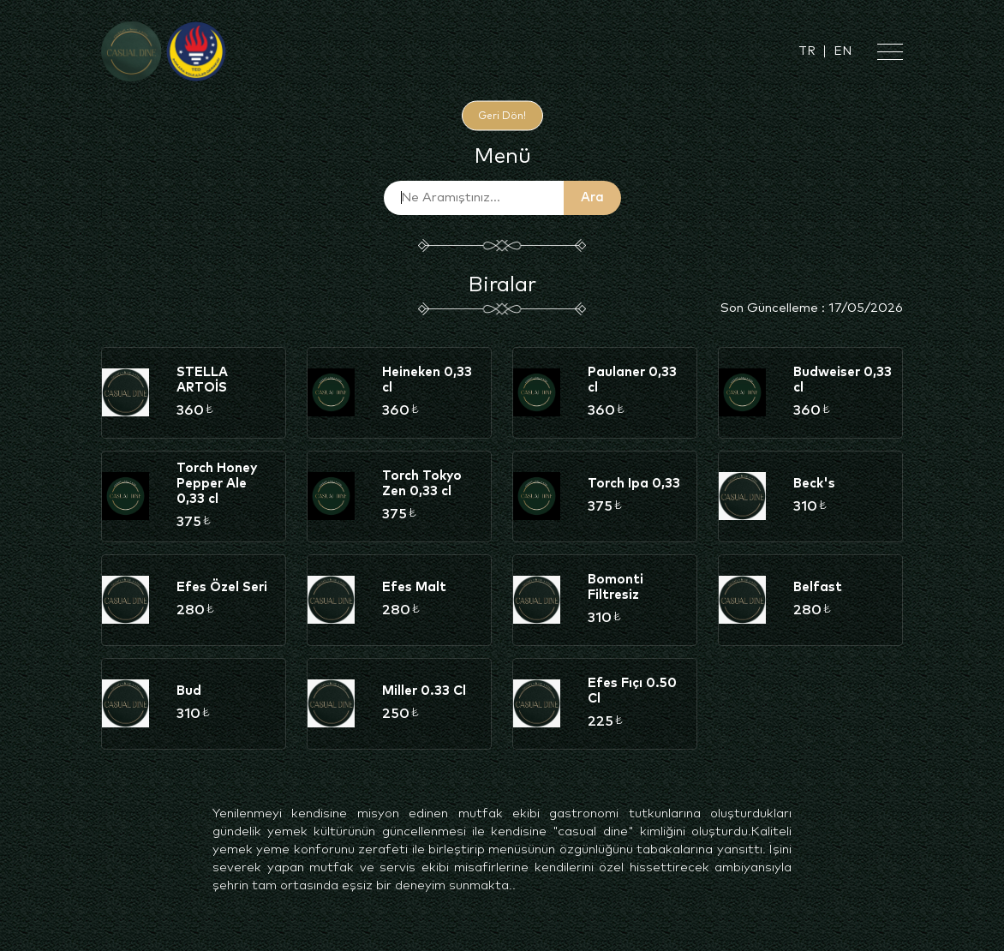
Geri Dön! (502, 116)
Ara (592, 197)
